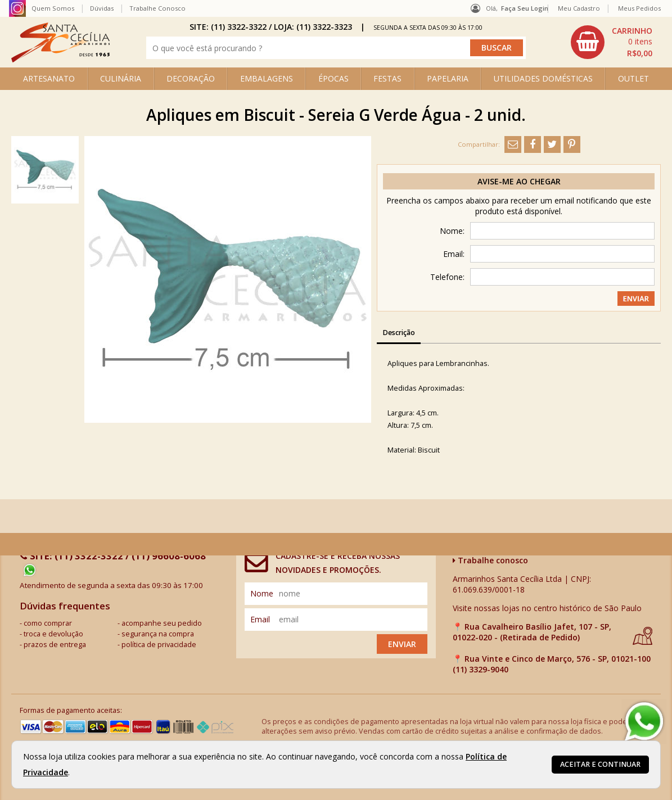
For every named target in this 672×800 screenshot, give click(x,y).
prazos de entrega (55, 644)
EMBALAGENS (266, 78)
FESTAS (387, 78)
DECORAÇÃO (190, 78)
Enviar (402, 644)
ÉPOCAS (333, 78)
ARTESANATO (49, 78)
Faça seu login (524, 8)
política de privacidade (158, 644)
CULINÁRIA (120, 78)
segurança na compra (157, 634)
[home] (60, 59)
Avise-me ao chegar (519, 181)
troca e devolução (53, 634)
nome (261, 593)
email (260, 619)
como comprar (48, 623)
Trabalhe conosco (490, 560)
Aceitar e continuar (600, 764)
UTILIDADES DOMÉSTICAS (543, 78)
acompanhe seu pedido (161, 623)
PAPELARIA (447, 78)
